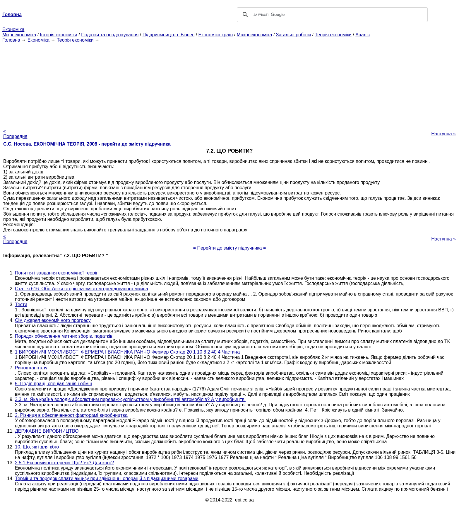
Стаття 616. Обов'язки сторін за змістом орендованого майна (81, 288)
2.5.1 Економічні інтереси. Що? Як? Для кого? (64, 462)
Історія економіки (58, 34)
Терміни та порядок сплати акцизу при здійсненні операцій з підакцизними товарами (106, 478)
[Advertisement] (229, 84)
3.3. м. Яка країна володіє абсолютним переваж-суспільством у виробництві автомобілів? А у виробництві (130, 399)
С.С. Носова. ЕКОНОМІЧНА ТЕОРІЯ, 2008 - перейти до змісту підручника (87, 143)
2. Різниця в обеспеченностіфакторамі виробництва (71, 415)
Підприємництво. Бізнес (169, 34)
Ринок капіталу (31, 367)
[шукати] (331, 14)
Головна (11, 39)
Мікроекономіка (19, 34)
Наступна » (443, 133)
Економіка (13, 29)
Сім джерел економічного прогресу (53, 320)
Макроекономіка (254, 34)
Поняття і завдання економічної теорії (56, 272)
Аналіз (362, 34)
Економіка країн (215, 34)
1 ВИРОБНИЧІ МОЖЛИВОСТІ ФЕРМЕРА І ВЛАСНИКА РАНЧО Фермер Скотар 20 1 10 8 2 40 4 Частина (127, 351)
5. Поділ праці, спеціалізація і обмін (53, 383)
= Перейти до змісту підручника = (229, 247)
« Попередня (15, 134)
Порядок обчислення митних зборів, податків (63, 336)
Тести (21, 304)
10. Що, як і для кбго (37, 446)
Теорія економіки (333, 34)
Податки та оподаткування (109, 34)
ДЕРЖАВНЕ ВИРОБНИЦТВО (46, 431)
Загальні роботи (293, 34)
